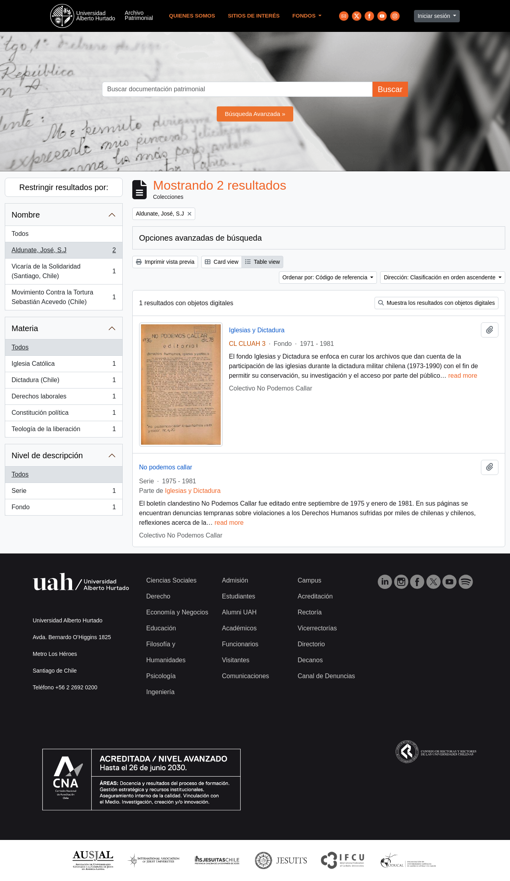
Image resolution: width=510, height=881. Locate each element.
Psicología (161, 676)
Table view (262, 262)
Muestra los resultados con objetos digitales (436, 303)
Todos (20, 233)
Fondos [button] (304, 16)
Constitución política (63, 414)
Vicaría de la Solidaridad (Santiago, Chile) (63, 271)
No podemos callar (165, 467)
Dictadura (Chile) (63, 381)
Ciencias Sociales (171, 580)
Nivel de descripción (47, 455)
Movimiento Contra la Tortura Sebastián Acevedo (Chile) (63, 297)
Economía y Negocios (177, 612)
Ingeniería (160, 692)
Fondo (63, 508)
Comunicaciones (245, 676)
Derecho (158, 596)
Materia (25, 328)
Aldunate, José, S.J (63, 251)
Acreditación (315, 596)
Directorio (311, 644)
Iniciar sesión (435, 16)
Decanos (310, 660)
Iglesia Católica (63, 365)
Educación (161, 628)
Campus (310, 580)
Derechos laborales (63, 398)
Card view (221, 262)
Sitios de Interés (254, 16)
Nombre (26, 214)
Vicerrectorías (317, 628)
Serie (63, 492)
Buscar (390, 89)
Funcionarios (240, 644)
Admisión (235, 580)
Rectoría (310, 612)
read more (462, 375)
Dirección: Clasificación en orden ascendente (440, 277)
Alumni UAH (239, 612)
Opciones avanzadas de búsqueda (200, 237)
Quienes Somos (192, 16)
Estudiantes (238, 596)
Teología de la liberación (63, 430)
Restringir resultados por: (63, 187)
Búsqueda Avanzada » (255, 113)
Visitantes (235, 660)
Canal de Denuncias (326, 676)
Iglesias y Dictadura (257, 330)
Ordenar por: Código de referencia (325, 277)
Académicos (239, 628)
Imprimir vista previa (165, 262)
